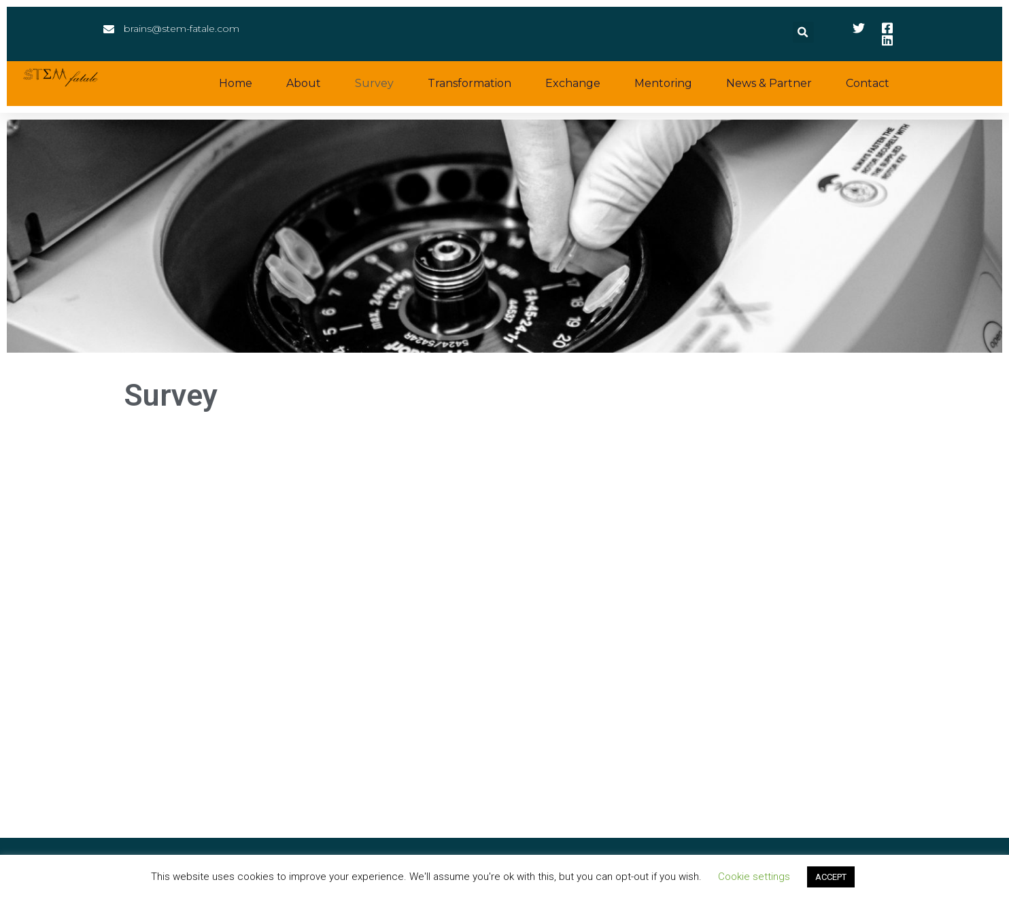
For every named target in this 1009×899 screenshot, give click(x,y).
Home (235, 83)
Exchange (572, 83)
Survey (374, 83)
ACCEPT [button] (830, 877)
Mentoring (663, 83)
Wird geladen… (504, 632)
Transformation (469, 83)
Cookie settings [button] (754, 876)
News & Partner (769, 83)
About (303, 83)
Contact (867, 83)
